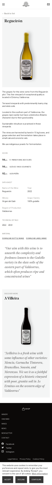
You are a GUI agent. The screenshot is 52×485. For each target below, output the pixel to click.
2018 (10, 225)
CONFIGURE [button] (36, 480)
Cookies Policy (38, 459)
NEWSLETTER (7, 433)
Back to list (8, 13)
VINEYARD (5, 419)
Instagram (8, 452)
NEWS (4, 428)
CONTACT (5, 438)
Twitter (7, 448)
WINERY (5, 414)
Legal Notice (13, 459)
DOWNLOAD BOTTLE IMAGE (13, 238)
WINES (4, 424)
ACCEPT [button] (7, 480)
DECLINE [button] (21, 480)
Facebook (8, 444)
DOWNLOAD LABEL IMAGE (36, 238)
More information (40, 474)
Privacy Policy (25, 459)
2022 (4, 225)
